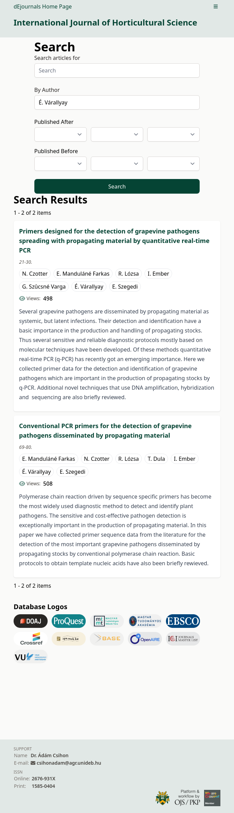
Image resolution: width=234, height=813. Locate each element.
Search (117, 186)
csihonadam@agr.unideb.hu (69, 763)
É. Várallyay (88, 286)
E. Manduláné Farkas (83, 273)
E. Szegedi (125, 286)
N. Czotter (35, 273)
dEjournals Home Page (43, 6)
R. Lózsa (128, 273)
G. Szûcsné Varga (44, 286)
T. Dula (156, 458)
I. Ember (158, 273)
